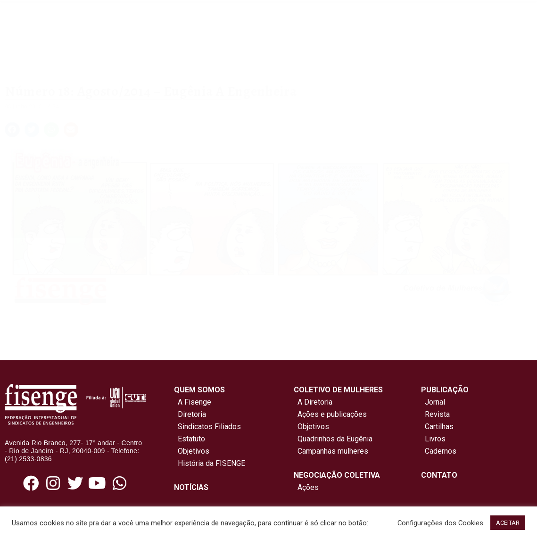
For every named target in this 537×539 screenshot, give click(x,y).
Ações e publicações (330, 414)
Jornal (435, 402)
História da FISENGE (209, 463)
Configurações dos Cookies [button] (440, 523)
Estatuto (189, 438)
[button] (12, 129)
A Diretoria (313, 402)
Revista (437, 414)
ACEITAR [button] (508, 522)
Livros (435, 438)
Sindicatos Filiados (207, 426)
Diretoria (190, 414)
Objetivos (191, 451)
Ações (306, 487)
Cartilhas (439, 426)
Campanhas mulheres (331, 451)
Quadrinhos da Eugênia (333, 438)
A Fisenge (192, 402)
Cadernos (440, 451)
